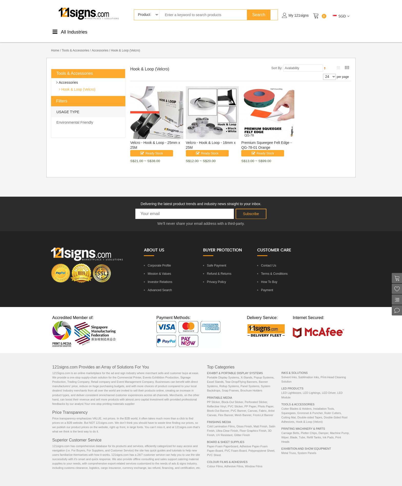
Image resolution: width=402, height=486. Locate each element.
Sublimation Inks (308, 371)
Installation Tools (323, 403)
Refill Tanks (314, 432)
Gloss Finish (244, 420)
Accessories (100, 45)
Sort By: (277, 63)
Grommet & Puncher (310, 407)
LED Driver (329, 387)
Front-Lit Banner (263, 409)
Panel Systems (249, 380)
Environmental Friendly (74, 117)
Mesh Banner (243, 409)
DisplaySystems (204, 31)
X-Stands (246, 372)
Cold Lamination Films (221, 420)
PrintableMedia (111, 31)
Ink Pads (328, 432)
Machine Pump (339, 427)
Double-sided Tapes (309, 412)
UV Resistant (224, 429)
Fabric (263, 405)
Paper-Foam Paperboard (222, 440)
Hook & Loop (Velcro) (77, 84)
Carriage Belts (290, 427)
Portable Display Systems (223, 372)
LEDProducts (279, 31)
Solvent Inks (289, 371)
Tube (302, 432)
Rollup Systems (229, 380)
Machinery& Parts (304, 31)
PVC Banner (238, 405)
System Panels (306, 447)
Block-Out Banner (218, 405)
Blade (293, 432)
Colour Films (215, 460)
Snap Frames (230, 385)
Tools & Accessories (75, 45)
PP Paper (250, 401)
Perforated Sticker (256, 396)
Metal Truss (288, 447)
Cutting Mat (288, 412)
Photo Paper (266, 401)
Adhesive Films (233, 460)
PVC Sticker (235, 401)
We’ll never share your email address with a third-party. (201, 218)
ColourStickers (157, 31)
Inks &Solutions (255, 31)
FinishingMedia (134, 31)
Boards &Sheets (180, 31)
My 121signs (298, 15)
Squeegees (288, 407)
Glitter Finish (242, 429)
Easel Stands (215, 376)
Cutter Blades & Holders (296, 403)
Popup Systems (264, 372)
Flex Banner (225, 409)
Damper (323, 427)
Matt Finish (260, 420)
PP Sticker (213, 396)
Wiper (284, 432)
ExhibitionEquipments (330, 31)
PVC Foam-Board (236, 445)
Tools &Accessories (229, 31)
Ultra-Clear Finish (227, 425)
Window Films (253, 460)
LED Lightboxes (291, 387)
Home (55, 45)
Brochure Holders (251, 385)
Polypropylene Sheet (261, 445)
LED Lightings (311, 387)
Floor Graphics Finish (252, 425)
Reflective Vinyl (216, 401)
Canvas (252, 405)
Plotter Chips (309, 427)
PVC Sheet (214, 449)
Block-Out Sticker (232, 396)
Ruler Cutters (332, 407)
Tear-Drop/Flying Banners (241, 376)
